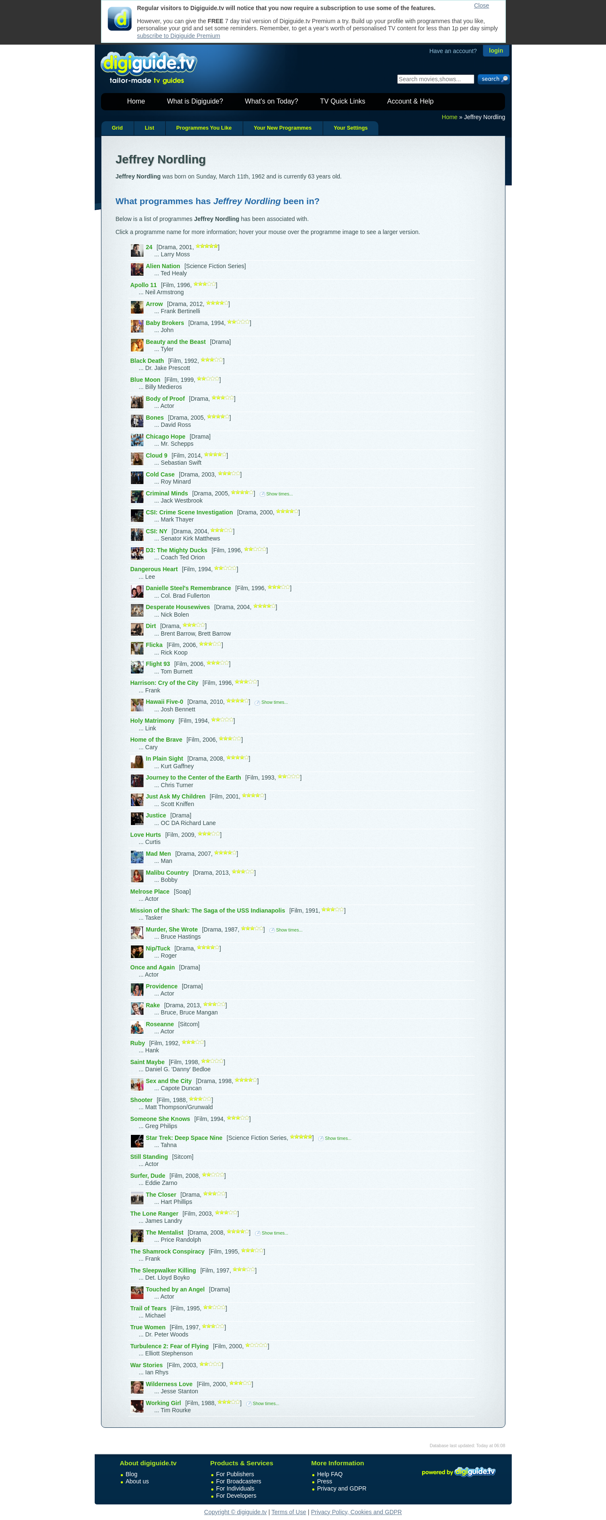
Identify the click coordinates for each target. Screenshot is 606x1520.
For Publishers (235, 1474)
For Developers (236, 1495)
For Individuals (235, 1488)
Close (481, 5)
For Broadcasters (238, 1481)
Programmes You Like (204, 128)
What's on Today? (271, 101)
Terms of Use (288, 1512)
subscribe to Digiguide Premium (179, 35)
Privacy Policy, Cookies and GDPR (356, 1512)
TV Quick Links (342, 101)
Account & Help (410, 101)
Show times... (276, 493)
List (149, 128)
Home (136, 101)
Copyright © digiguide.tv (235, 1512)
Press (324, 1481)
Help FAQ (330, 1474)
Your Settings (351, 128)
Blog (132, 1474)
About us (137, 1481)
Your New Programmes (283, 128)
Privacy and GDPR (342, 1488)
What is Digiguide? (195, 101)
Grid (117, 128)
